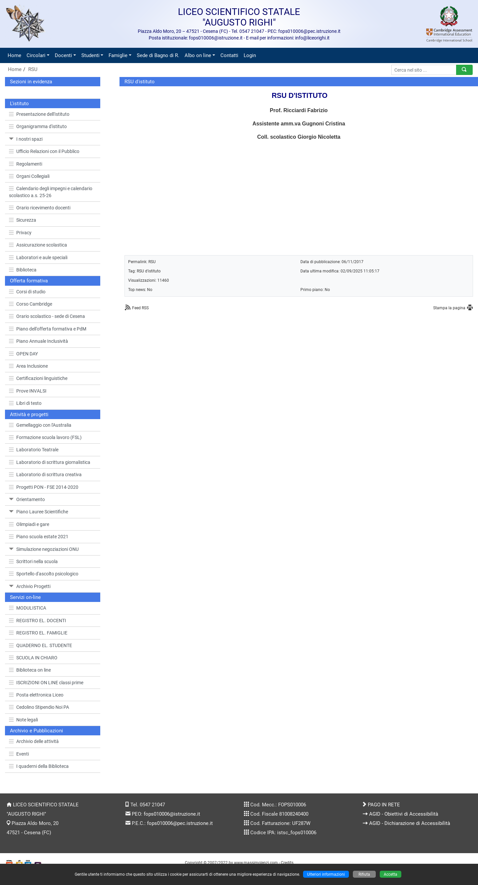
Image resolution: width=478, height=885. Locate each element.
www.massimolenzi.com (256, 862)
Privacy (20, 232)
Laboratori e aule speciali (38, 257)
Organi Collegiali (29, 176)
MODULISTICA (27, 608)
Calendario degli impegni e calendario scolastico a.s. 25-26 (50, 192)
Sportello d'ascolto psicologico (43, 573)
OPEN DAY (23, 353)
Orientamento (27, 499)
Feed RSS (140, 307)
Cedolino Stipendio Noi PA (39, 707)
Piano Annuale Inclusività (38, 341)
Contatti (229, 55)
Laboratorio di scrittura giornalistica (49, 462)
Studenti (90, 55)
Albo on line (198, 55)
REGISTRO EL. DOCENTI (37, 620)
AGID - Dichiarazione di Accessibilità (409, 823)
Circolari (36, 55)
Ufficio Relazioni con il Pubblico (44, 151)
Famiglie (118, 55)
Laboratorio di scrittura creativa (45, 474)
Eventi (19, 754)
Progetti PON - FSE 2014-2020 (43, 487)
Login (250, 55)
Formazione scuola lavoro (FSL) (45, 437)
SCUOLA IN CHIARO (33, 657)
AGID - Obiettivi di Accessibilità (403, 814)
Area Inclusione (28, 366)
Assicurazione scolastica (38, 245)
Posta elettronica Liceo (36, 695)
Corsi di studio (27, 291)
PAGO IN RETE (384, 805)
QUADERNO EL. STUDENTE (40, 645)
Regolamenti (25, 164)
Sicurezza (22, 220)
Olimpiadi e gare (29, 524)
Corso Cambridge (30, 304)
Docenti (63, 55)
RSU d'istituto (149, 270)
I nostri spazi (25, 139)
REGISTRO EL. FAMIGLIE (38, 632)
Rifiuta (364, 874)
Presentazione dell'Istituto (39, 114)
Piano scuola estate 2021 (38, 536)
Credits (287, 862)
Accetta (390, 874)
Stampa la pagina (449, 307)
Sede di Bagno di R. (158, 55)
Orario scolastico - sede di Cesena (47, 316)
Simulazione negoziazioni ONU (44, 549)
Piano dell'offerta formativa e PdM (47, 329)
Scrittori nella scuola (33, 561)
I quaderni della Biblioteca (39, 766)
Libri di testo (25, 403)
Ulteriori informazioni (326, 874)
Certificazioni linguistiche (38, 378)
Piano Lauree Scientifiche (38, 511)
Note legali (23, 719)
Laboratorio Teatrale (33, 449)
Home (14, 55)
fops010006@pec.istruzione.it (180, 823)
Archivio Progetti (29, 586)
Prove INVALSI (27, 391)
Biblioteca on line (30, 670)
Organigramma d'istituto (38, 126)
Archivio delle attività (34, 741)
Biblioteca (23, 269)
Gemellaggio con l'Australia (40, 425)
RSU (33, 69)
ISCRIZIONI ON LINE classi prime (46, 682)
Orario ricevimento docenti (39, 207)
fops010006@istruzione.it (172, 814)
